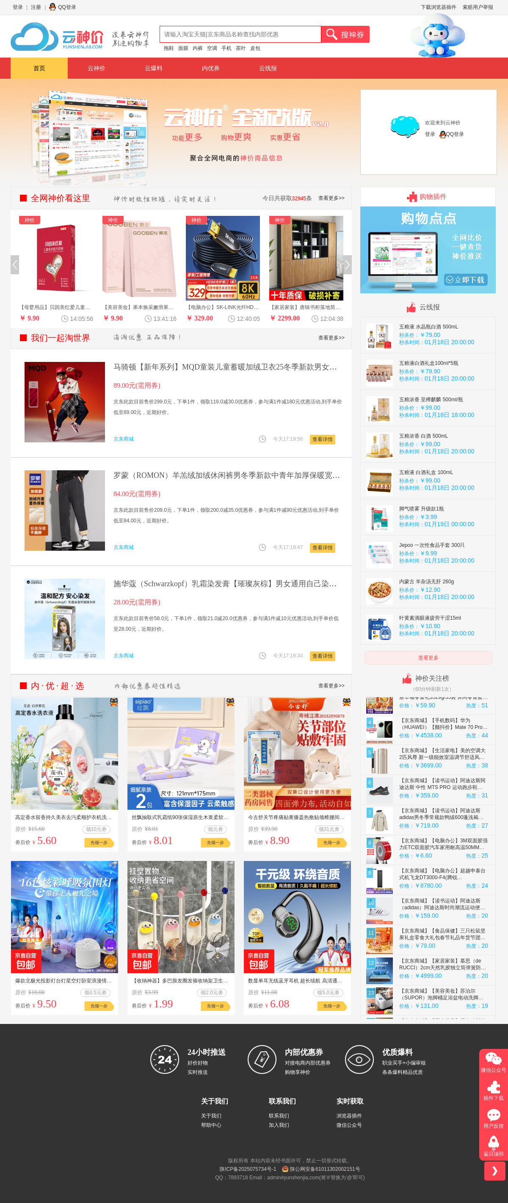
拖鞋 (169, 48)
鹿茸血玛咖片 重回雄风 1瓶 (430, 321)
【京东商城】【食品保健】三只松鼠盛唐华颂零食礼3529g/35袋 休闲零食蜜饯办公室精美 (443, 727)
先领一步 (99, 842)
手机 (226, 48)
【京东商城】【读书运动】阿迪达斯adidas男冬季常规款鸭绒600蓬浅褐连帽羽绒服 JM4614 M (441, 848)
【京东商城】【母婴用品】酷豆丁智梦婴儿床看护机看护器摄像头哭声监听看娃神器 (442, 697)
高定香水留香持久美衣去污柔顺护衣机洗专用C (68, 817)
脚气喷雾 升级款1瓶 (421, 539)
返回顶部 (493, 1154)
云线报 (268, 68)
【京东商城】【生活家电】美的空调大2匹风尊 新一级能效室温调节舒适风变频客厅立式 (442, 787)
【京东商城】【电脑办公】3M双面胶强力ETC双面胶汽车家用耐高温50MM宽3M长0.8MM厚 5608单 (443, 878)
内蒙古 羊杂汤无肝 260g (426, 612)
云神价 (96, 68)
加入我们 (279, 1125)
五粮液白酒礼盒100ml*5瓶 (428, 394)
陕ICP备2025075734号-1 (248, 1169)
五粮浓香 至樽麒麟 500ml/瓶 (431, 430)
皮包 (255, 48)
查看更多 (428, 658)
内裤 (198, 48)
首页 (39, 68)
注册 (36, 7)
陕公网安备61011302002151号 (325, 1169)
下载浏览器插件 (438, 7)
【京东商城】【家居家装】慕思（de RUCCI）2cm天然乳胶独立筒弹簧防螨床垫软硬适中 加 (442, 998)
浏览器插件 (349, 1116)
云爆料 (154, 68)
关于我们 (211, 1116)
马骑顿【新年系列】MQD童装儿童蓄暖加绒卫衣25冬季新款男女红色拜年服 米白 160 (255, 367)
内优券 (211, 68)
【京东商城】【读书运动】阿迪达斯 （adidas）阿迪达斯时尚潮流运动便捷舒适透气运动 (442, 938)
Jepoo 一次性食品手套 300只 (432, 576)
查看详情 (322, 439)
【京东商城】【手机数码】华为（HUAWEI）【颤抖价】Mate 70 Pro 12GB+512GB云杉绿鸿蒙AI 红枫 (441, 757)
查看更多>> (331, 198)
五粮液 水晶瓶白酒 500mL (428, 357)
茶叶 (241, 48)
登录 (18, 7)
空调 (212, 48)
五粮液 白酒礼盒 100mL (426, 503)
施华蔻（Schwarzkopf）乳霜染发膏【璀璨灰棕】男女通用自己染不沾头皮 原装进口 (252, 583)
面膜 (183, 48)
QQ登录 (67, 7)
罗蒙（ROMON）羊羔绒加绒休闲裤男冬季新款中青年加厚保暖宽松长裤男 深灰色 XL (256, 475)
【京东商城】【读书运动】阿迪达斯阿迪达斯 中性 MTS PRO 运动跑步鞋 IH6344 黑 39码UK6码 (442, 818)
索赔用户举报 (478, 7)
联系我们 (279, 1116)
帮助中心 (211, 1125)
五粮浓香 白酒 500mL (423, 466)
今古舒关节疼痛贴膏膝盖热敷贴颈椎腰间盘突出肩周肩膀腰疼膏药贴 (324, 817)
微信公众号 (349, 1125)
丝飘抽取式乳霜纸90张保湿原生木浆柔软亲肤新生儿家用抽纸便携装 (208, 817)
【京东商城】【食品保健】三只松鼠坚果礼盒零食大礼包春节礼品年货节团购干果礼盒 (442, 968)
